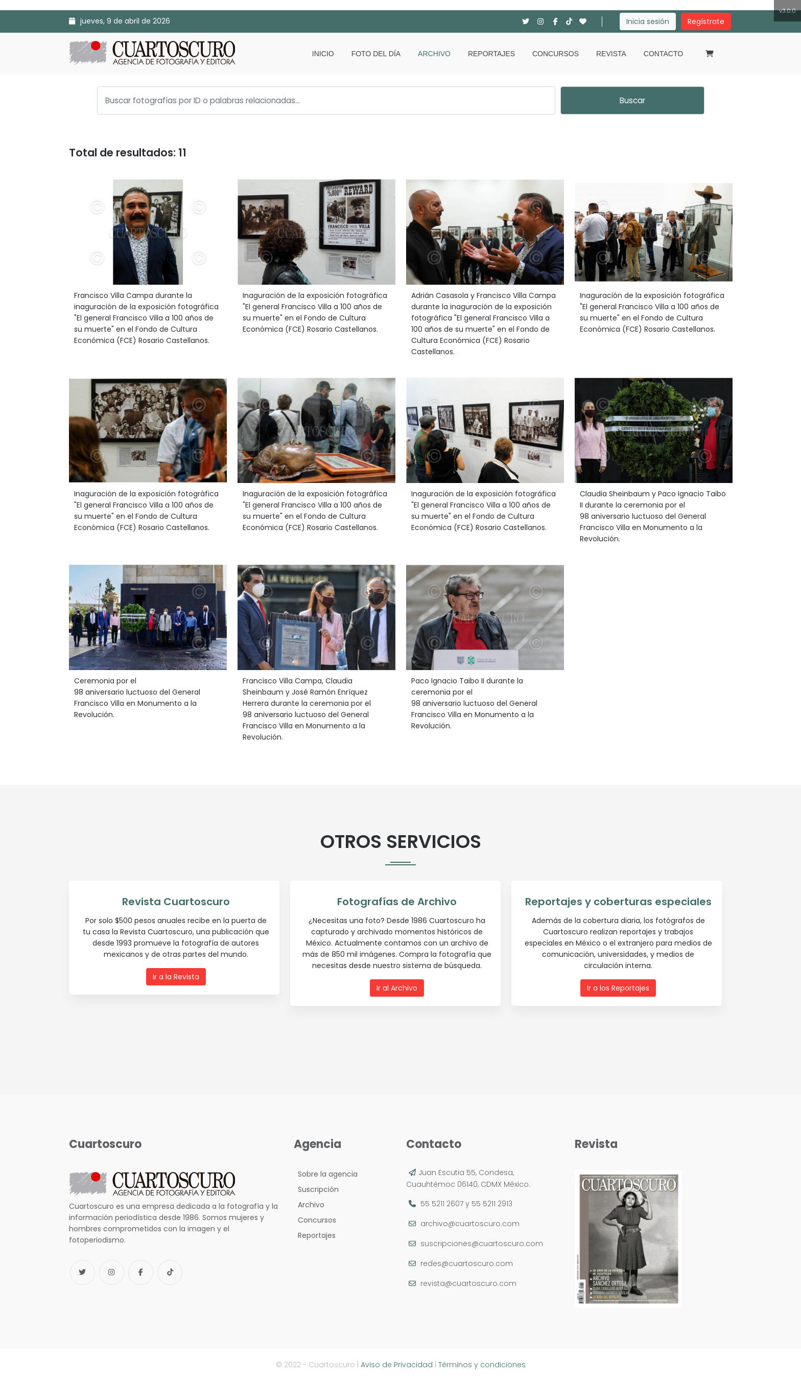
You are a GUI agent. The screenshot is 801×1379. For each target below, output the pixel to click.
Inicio (323, 54)
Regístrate (706, 21)
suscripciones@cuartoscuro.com (481, 1242)
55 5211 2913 (492, 1202)
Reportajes (491, 54)
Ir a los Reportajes (619, 987)
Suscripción (316, 1188)
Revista (611, 54)
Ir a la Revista (177, 976)
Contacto (663, 54)
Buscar (632, 100)
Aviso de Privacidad (397, 1363)
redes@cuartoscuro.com (466, 1262)
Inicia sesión (647, 21)
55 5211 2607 (441, 1202)
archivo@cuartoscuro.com (470, 1222)
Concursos (555, 54)
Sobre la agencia (326, 1172)
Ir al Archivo (398, 987)
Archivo (434, 54)
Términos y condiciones (482, 1363)
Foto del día (375, 54)
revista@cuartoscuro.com (468, 1282)
